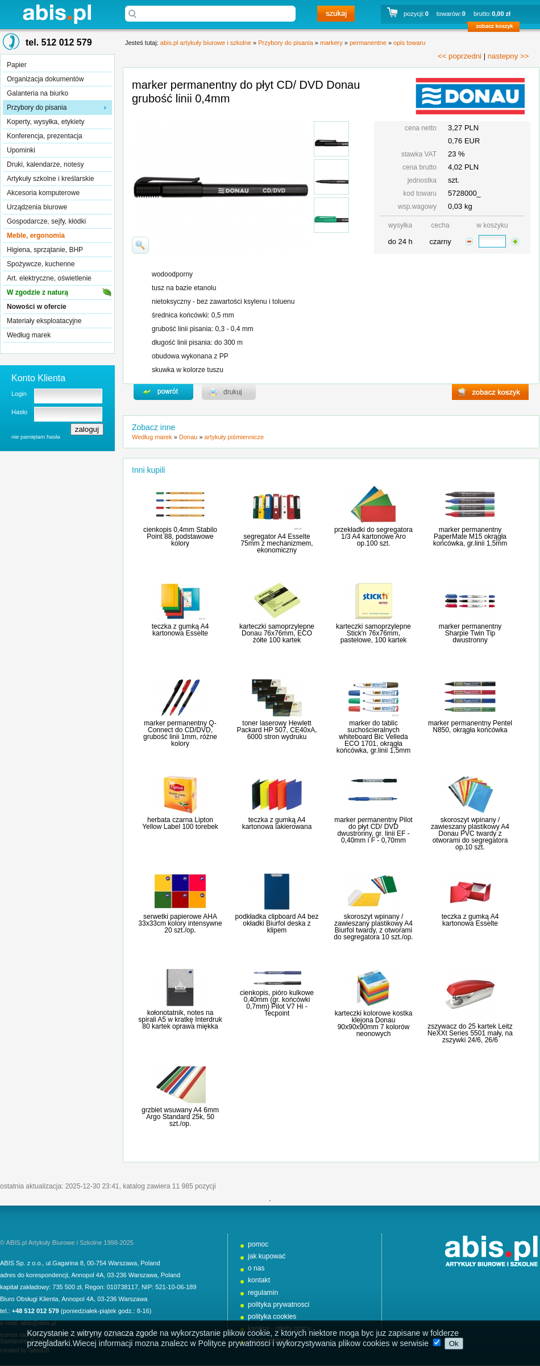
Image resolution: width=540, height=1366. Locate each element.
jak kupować (267, 1256)
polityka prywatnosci (278, 1305)
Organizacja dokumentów (45, 79)
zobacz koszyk (497, 28)
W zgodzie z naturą (37, 292)
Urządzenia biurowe (37, 207)
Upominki (21, 150)
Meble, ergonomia (36, 236)
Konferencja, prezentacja (44, 136)
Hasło (19, 411)
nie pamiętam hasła (35, 437)
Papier (17, 65)
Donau (188, 437)
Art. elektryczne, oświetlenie (49, 278)
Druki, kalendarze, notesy (45, 164)
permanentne (368, 42)
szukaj (335, 13)
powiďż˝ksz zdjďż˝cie (140, 245)
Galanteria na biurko (37, 93)
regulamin (263, 1293)
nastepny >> (508, 56)
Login (19, 393)
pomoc (258, 1244)
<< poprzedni (459, 56)
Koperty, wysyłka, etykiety (46, 122)
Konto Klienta (38, 378)
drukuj (229, 392)
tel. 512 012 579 (59, 42)
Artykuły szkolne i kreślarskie (50, 179)
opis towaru (409, 42)
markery (331, 42)
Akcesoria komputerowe (43, 193)
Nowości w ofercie (37, 307)
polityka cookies (272, 1316)
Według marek (29, 335)
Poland (150, 1263)
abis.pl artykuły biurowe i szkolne (57, 14)
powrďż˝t (163, 392)
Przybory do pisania (37, 108)
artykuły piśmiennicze (234, 437)
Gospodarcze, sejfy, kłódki (46, 221)
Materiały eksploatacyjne (44, 321)
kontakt (259, 1280)
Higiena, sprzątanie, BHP (45, 250)
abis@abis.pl (38, 1322)
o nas (256, 1268)
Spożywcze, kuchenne (40, 264)
